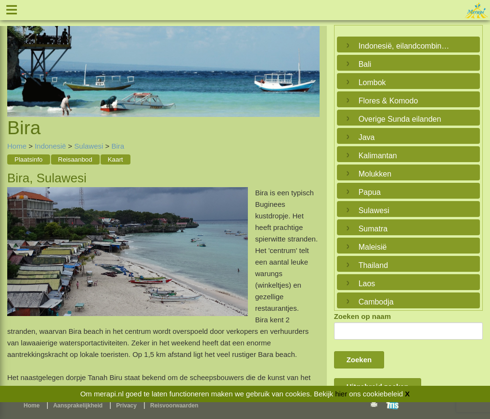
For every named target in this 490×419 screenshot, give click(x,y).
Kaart (115, 159)
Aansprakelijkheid (78, 405)
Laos (367, 283)
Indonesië (50, 146)
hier (341, 394)
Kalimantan (378, 156)
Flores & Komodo (388, 101)
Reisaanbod (75, 159)
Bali (365, 64)
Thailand (373, 265)
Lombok (372, 82)
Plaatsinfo (28, 159)
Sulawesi (88, 146)
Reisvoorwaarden (174, 405)
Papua (370, 192)
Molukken (375, 174)
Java (367, 137)
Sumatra (373, 229)
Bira (117, 146)
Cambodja (376, 302)
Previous (17, 60)
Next (310, 60)
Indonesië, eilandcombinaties (406, 46)
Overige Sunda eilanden (400, 119)
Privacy (126, 405)
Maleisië (373, 247)
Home (16, 146)
